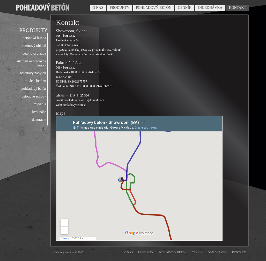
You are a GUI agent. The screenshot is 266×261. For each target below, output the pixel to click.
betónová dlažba (34, 53)
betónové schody (34, 96)
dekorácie (39, 120)
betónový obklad (34, 46)
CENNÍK (184, 8)
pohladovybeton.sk (74, 105)
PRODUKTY (119, 8)
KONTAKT (237, 8)
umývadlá (39, 104)
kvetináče (39, 112)
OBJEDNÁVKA (210, 8)
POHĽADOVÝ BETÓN (153, 8)
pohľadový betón (33, 89)
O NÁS (97, 8)
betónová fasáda (34, 38)
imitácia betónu (35, 81)
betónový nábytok (33, 73)
